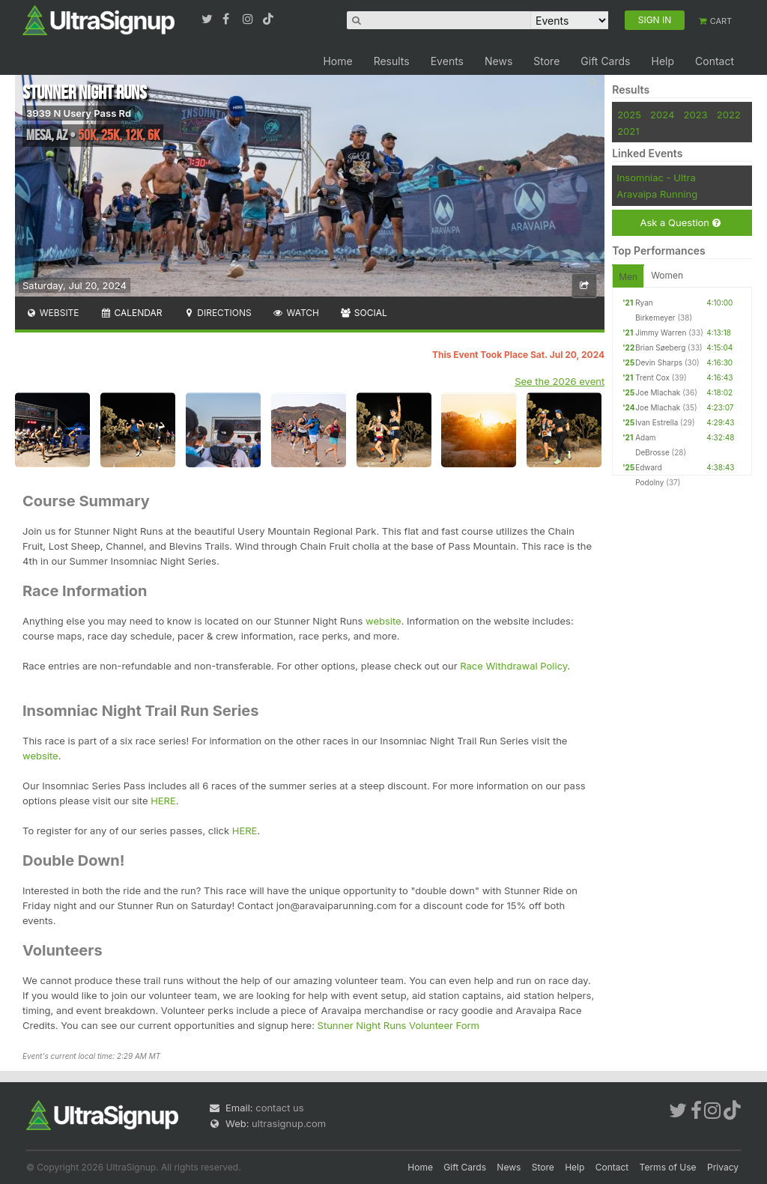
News (498, 61)
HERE (163, 801)
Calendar (131, 312)
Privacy (723, 1167)
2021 (628, 131)
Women (667, 275)
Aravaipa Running (656, 194)
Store (546, 61)
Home (337, 61)
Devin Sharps (658, 362)
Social (363, 312)
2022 (729, 115)
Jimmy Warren (660, 332)
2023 (696, 115)
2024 (662, 115)
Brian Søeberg (660, 347)
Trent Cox (652, 377)
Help (662, 61)
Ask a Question (680, 223)
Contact (714, 61)
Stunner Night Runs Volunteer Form (398, 1025)
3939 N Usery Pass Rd (78, 113)
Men (628, 276)
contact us (279, 1108)
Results (392, 61)
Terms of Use (668, 1167)
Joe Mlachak (657, 392)
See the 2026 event (559, 381)
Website (52, 312)
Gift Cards (605, 61)
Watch (296, 312)
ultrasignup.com (289, 1123)
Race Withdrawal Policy (513, 666)
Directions (217, 312)
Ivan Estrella (656, 422)
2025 (629, 115)
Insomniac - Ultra (656, 177)
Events (447, 61)
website (383, 621)
